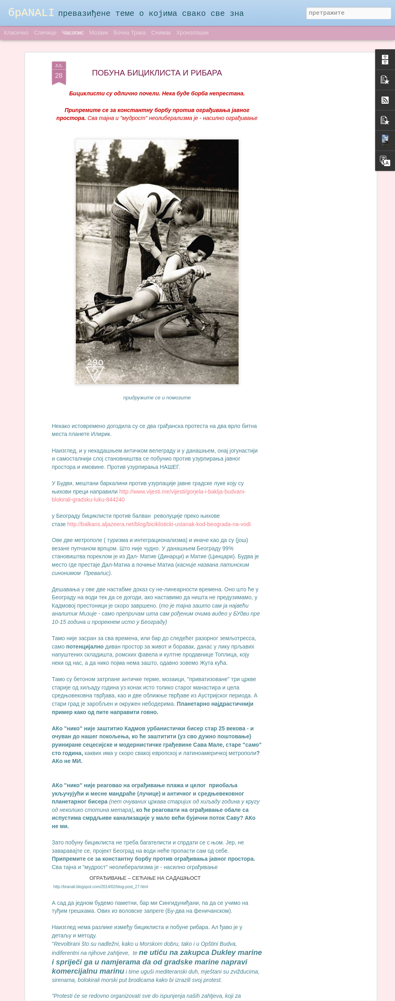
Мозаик (98, 32)
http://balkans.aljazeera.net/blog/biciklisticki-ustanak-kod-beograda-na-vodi (158, 450)
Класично (16, 32)
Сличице (45, 32)
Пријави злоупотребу (256, 996)
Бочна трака (130, 32)
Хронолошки (192, 32)
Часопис (72, 32)
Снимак (161, 32)
